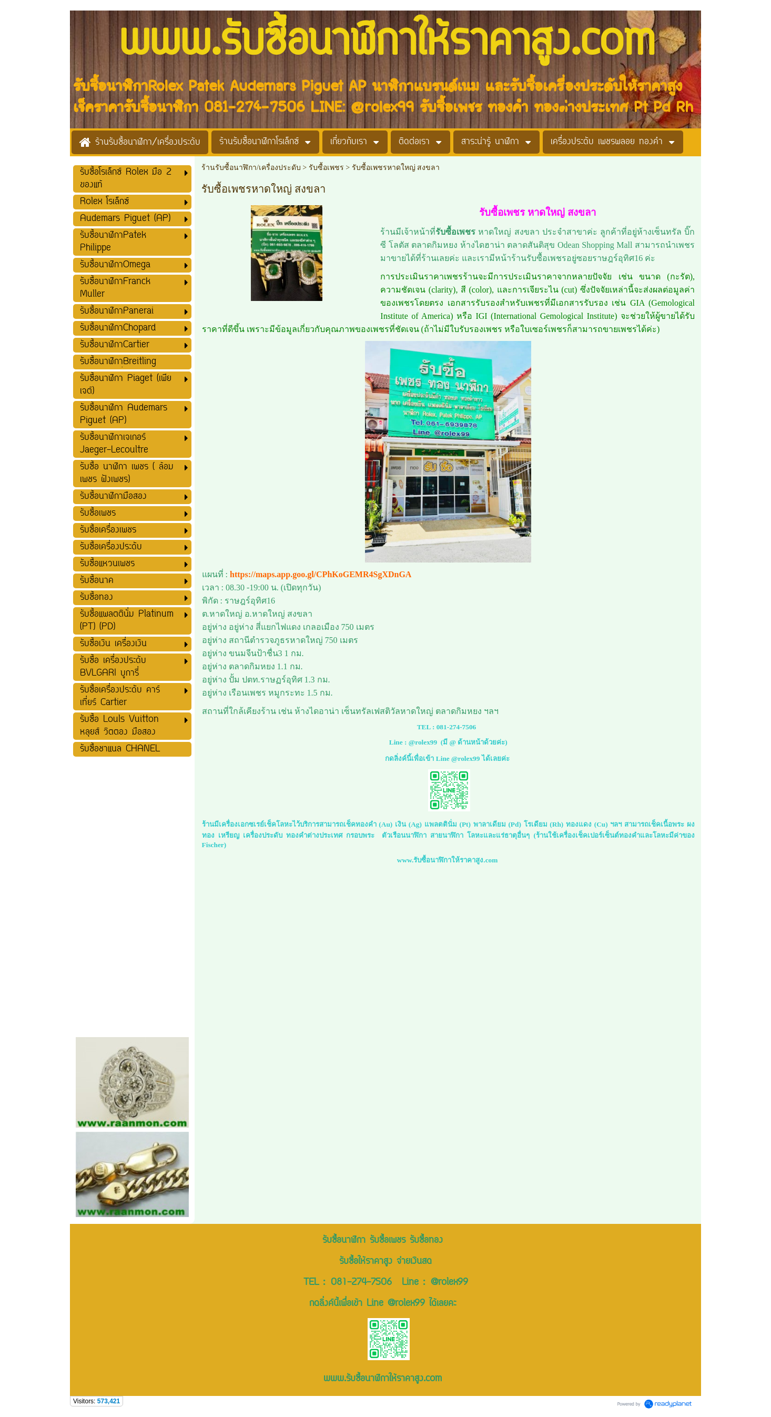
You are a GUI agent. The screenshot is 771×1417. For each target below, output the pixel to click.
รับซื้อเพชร (327, 168)
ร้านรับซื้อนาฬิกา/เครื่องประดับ (251, 168)
